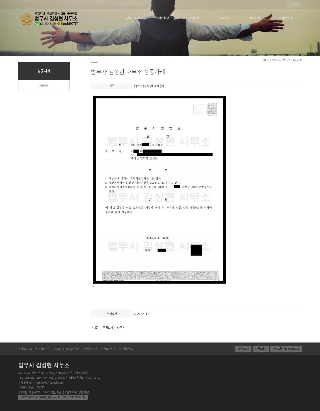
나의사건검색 (43, 349)
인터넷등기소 (25, 349)
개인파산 (194, 18)
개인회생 (163, 18)
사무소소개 (133, 18)
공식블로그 (243, 349)
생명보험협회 (108, 349)
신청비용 (224, 18)
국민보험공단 (72, 349)
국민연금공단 (90, 349)
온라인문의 (285, 18)
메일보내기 (260, 349)
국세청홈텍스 (126, 349)
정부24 (57, 349)
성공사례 (254, 18)
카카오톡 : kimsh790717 (286, 349)
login (294, 4)
